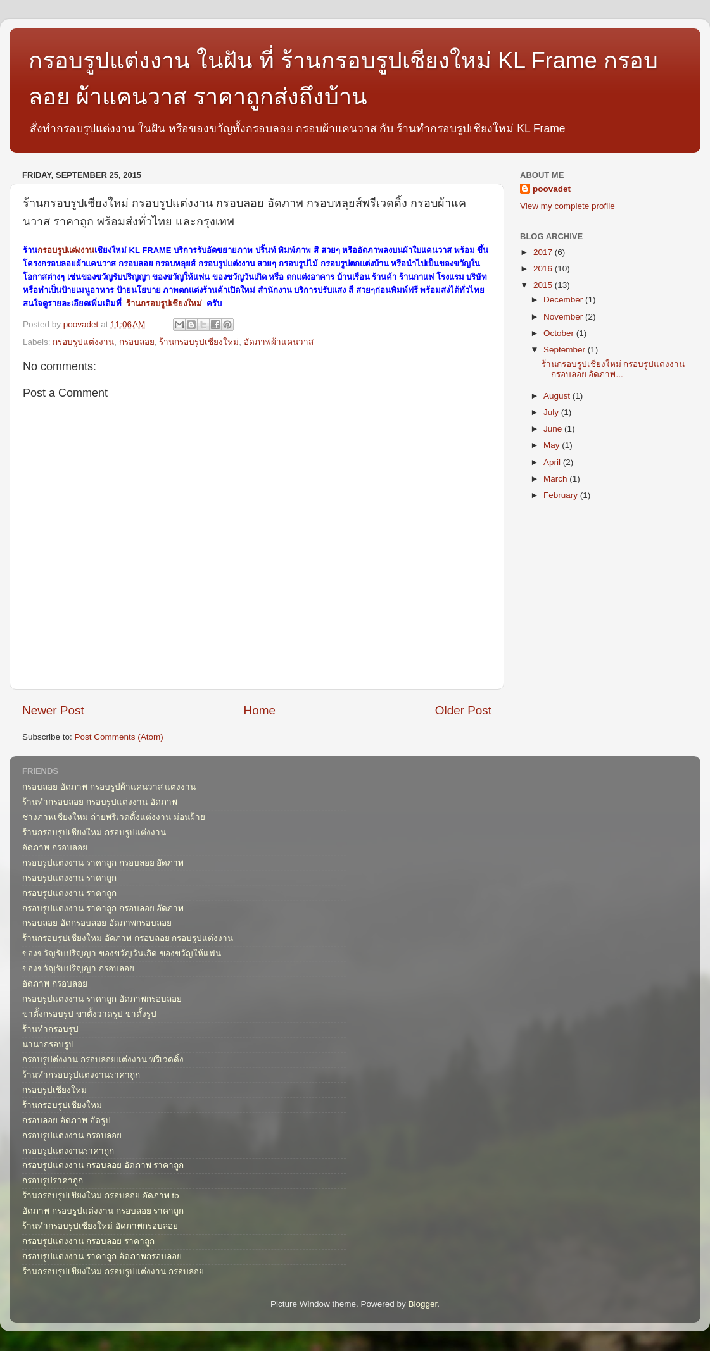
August (558, 396)
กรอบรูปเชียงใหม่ (54, 1090)
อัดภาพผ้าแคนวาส (279, 342)
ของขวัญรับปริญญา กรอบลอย (78, 968)
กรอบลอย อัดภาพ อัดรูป (66, 1120)
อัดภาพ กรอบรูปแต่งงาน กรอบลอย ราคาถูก (103, 1211)
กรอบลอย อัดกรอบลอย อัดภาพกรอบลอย (97, 923)
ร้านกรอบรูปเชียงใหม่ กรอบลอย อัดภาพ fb (100, 1195)
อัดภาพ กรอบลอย (54, 847)
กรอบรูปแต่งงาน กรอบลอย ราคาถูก (88, 1241)
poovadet (552, 189)
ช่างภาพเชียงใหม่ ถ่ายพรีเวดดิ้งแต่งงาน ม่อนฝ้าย (113, 817)
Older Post (463, 710)
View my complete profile (567, 206)
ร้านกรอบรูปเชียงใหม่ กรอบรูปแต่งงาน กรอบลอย (113, 1271)
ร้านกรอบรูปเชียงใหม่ (164, 303)
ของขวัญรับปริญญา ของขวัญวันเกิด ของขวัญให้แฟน (121, 953)
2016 (544, 268)
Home (260, 710)
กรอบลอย (137, 342)
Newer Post (53, 710)
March (556, 478)
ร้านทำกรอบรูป (50, 1029)
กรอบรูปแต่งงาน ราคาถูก (69, 878)
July (552, 412)
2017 (544, 252)
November (564, 316)
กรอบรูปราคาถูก (52, 1180)
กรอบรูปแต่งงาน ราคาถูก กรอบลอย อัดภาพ (103, 863)
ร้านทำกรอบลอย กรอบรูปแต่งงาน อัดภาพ (99, 802)
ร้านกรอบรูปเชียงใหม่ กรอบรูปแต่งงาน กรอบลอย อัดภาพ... (613, 369)
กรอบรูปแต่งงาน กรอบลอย (72, 1135)
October (559, 333)
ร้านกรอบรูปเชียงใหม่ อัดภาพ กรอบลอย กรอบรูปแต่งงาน (127, 938)
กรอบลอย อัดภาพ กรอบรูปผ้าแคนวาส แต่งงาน (109, 787)
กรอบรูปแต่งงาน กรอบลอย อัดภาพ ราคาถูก (103, 1165)
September (565, 349)
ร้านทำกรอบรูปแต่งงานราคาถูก (81, 1075)
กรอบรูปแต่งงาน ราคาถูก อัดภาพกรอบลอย (102, 999)
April (553, 462)
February (561, 495)
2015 (544, 285)
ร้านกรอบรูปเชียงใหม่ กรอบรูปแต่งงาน (94, 832)
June (553, 428)
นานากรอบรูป (48, 1044)
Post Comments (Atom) (119, 737)
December (564, 299)
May (552, 445)
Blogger (423, 1304)
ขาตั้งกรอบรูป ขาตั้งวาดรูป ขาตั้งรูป (89, 1014)
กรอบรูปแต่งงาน (65, 250)
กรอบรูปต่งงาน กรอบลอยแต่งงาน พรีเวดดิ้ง (103, 1059)
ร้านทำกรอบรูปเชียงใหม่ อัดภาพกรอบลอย (100, 1226)
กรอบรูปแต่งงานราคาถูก (68, 1150)
